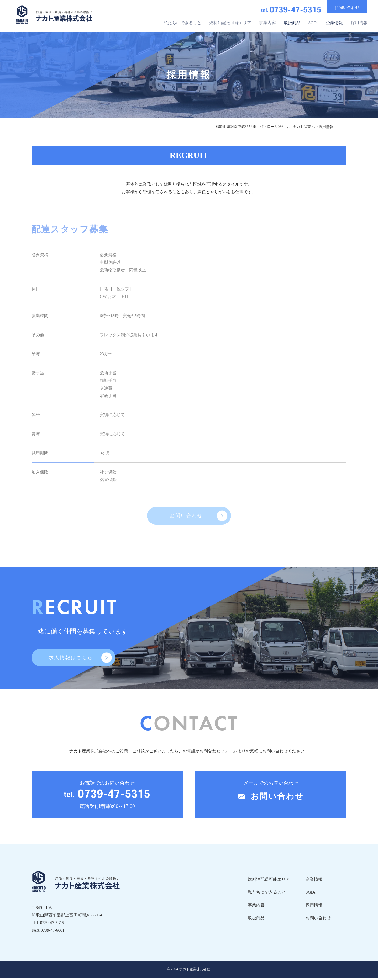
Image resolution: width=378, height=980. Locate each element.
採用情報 (359, 21)
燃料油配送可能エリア (230, 21)
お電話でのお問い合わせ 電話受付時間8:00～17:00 (107, 797)
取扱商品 (292, 21)
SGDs (313, 21)
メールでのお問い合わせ (271, 794)
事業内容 (267, 21)
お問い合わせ (186, 516)
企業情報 (334, 21)
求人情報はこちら (71, 660)
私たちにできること (182, 21)
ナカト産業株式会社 (194, 971)
